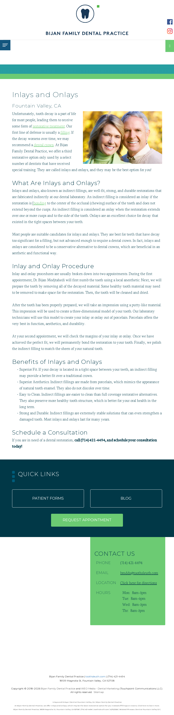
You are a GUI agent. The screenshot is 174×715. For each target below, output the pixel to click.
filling (65, 132)
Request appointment (87, 520)
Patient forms (48, 498)
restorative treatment (49, 125)
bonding (40, 202)
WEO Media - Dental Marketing (100, 688)
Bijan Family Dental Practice (58, 688)
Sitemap (99, 692)
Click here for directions (138, 582)
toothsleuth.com (95, 676)
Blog (126, 498)
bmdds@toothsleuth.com (139, 572)
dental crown (44, 144)
